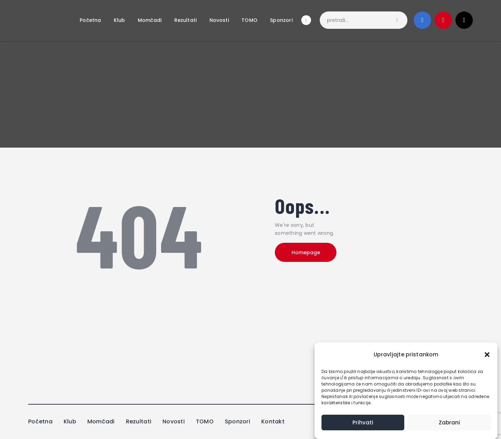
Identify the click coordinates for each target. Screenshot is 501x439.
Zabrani (449, 422)
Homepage (306, 252)
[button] (487, 354)
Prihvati (362, 422)
